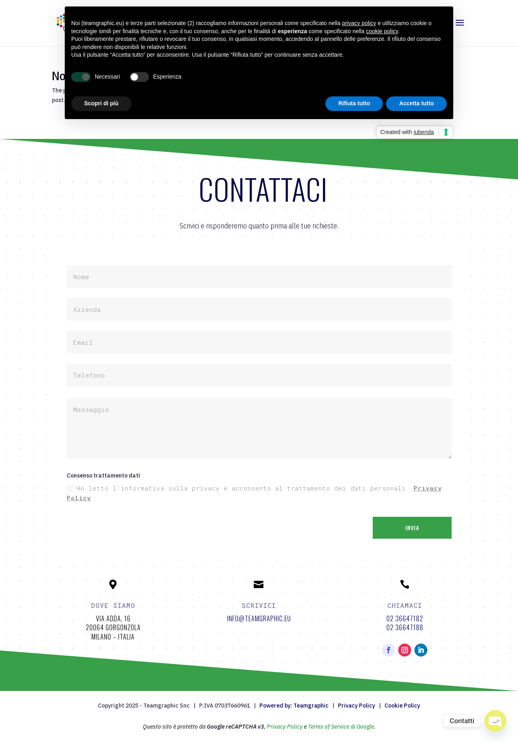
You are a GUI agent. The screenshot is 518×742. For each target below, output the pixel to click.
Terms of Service (328, 726)
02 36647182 (404, 618)
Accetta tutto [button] (416, 103)
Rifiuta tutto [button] (354, 103)
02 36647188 (404, 627)
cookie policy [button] (382, 31)
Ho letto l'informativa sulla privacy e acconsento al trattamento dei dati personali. (254, 493)
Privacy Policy (356, 705)
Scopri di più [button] (101, 103)
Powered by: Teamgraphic (294, 705)
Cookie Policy (402, 705)
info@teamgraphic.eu (259, 618)
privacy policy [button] (359, 23)
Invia (412, 527)
